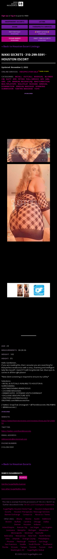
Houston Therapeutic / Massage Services (32, 511)
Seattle (23, 544)
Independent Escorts (14, 22)
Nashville (39, 533)
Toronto (32, 547)
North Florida (44, 535)
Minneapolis (16, 533)
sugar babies (14, 39)
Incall (18, 76)
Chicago (37, 521)
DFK (15, 79)
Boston (9, 521)
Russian (33, 84)
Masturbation (42, 81)
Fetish (21, 79)
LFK (9, 81)
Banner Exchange (12, 514)
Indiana (37, 524)
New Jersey (20, 535)
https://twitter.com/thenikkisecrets (16, 431)
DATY (8, 79)
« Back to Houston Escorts (16, 464)
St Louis (14, 547)
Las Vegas (34, 527)
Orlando (16, 538)
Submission (7, 88)
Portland (32, 541)
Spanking (40, 86)
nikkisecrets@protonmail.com (14, 439)
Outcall (28, 76)
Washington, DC (17, 550)
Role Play (23, 84)
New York (32, 535)
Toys (36, 88)
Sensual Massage (25, 86)
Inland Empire (8, 527)
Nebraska (8, 535)
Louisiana (10, 530)
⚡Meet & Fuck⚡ (42, 33)
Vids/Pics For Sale (28, 71)
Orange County (29, 538)
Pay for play (14, 33)
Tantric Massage (24, 88)
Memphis (22, 530)
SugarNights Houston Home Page (17, 509)
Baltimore (46, 518)
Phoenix (10, 541)
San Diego (43, 541)
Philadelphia (43, 538)
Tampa (24, 547)
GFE (42, 79)
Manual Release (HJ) (22, 81)
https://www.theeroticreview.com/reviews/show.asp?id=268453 (28, 421)
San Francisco (11, 544)
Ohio (7, 538)
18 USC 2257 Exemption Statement (39, 504)
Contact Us (27, 514)
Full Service (32, 79)
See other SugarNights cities (13, 489)
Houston (27, 524)
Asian (14, 27)
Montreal (29, 533)
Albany (19, 518)
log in (13, 16)
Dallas (46, 521)
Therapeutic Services (42, 27)
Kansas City (22, 527)
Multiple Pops (8, 84)
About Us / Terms (42, 514)
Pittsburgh (21, 541)
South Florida (34, 544)
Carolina (27, 521)
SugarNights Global (35, 550)
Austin (37, 518)
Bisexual (38, 76)
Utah (50, 547)
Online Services (9, 71)
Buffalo (18, 521)
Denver (17, 524)
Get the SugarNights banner (13, 484)
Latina (42, 22)
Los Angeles (47, 527)
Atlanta (28, 518)
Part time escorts (42, 39)
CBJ (3, 79)
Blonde (49, 76)
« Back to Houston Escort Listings (20, 46)
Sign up (4, 16)
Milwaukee (43, 530)
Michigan (32, 530)
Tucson (42, 547)
